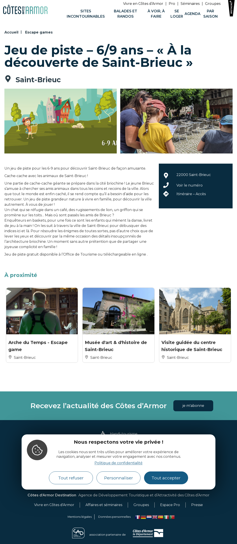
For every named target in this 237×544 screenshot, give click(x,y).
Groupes (212, 4)
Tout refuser (71, 477)
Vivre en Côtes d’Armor (143, 4)
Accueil (11, 32)
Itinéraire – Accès (191, 194)
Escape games (39, 32)
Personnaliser (118, 477)
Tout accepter (166, 477)
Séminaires (190, 4)
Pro (172, 4)
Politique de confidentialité (118, 463)
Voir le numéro (189, 185)
